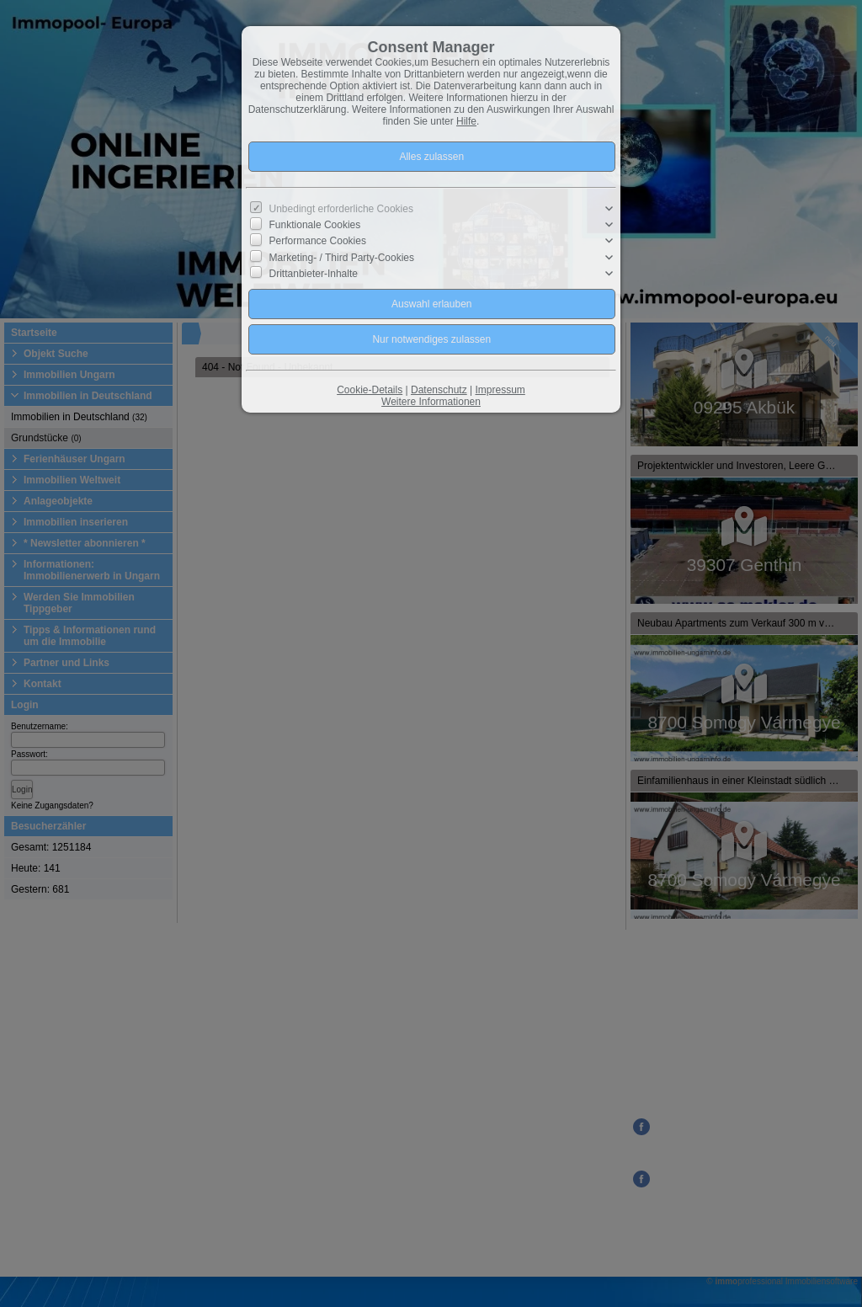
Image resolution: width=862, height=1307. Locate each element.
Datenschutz (439, 390)
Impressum (499, 390)
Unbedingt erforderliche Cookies (341, 209)
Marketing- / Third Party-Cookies (342, 257)
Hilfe (466, 121)
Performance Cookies (317, 241)
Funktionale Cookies (315, 225)
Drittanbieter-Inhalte (313, 274)
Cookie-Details (369, 390)
